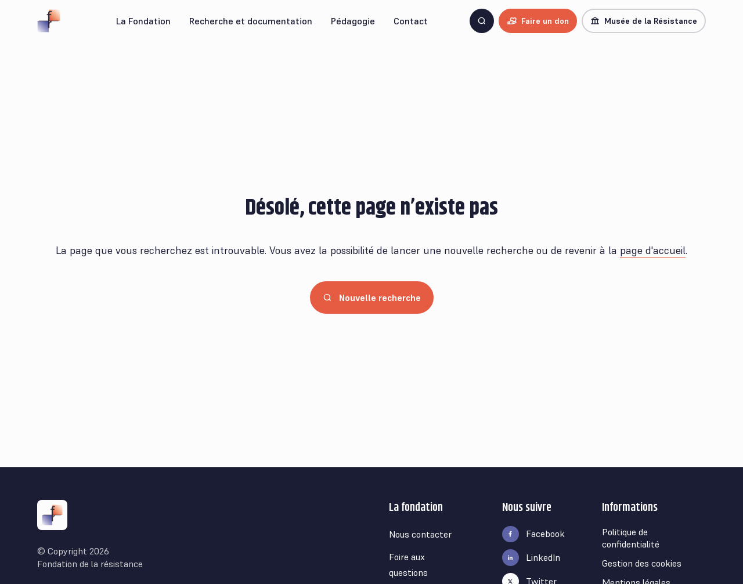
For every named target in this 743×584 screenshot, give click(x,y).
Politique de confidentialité (630, 538)
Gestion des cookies (641, 563)
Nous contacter (420, 534)
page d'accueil (653, 250)
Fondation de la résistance (90, 564)
